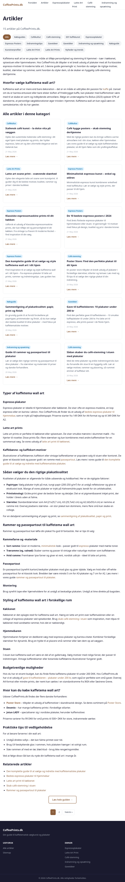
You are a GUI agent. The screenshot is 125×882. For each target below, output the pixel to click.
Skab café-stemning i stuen (20, 785)
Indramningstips (35, 43)
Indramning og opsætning (108, 4)
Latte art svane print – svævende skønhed (31, 173)
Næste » (69, 812)
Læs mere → (11, 156)
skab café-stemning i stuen (72, 618)
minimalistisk (48, 546)
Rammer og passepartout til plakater (26, 790)
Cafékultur (36, 37)
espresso (84, 546)
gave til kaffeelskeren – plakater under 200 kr (47, 677)
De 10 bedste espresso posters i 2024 (89, 215)
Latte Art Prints (52, 49)
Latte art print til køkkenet (20, 780)
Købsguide (114, 43)
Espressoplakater (61, 2)
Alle (7, 37)
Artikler (44, 2)
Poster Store (13, 702)
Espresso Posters (13, 43)
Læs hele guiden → (62, 799)
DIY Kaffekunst (73, 37)
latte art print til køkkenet (55, 441)
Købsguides (19, 37)
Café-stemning (90, 4)
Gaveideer (53, 43)
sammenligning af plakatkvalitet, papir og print (86, 516)
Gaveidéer (68, 43)
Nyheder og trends (74, 49)
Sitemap (7, 852)
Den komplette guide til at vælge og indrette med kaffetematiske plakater (46, 771)
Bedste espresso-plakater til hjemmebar (27, 776)
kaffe (106, 89)
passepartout (68, 459)
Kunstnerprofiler (13, 49)
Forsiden (32, 2)
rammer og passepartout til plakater (35, 577)
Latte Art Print (77, 4)
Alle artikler (8, 848)
